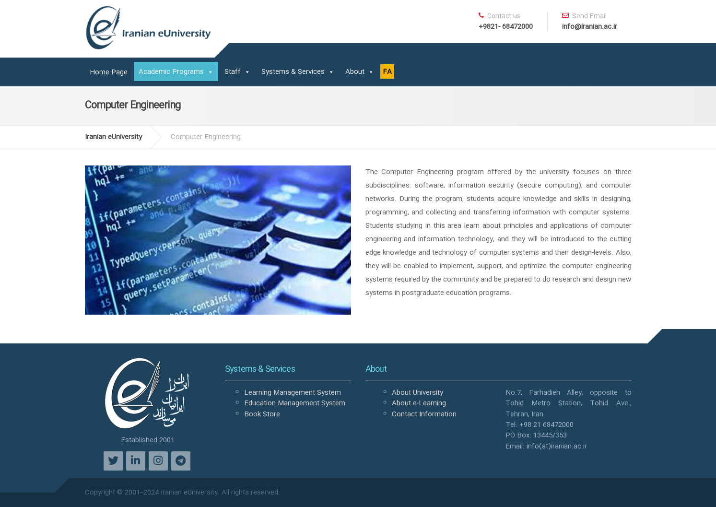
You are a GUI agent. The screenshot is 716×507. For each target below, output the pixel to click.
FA (387, 72)
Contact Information (424, 414)
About (354, 72)
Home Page (109, 72)
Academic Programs (171, 72)
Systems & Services (293, 72)
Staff (232, 72)
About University (417, 393)
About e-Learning (419, 403)
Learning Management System (292, 393)
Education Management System (294, 403)
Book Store (262, 414)
